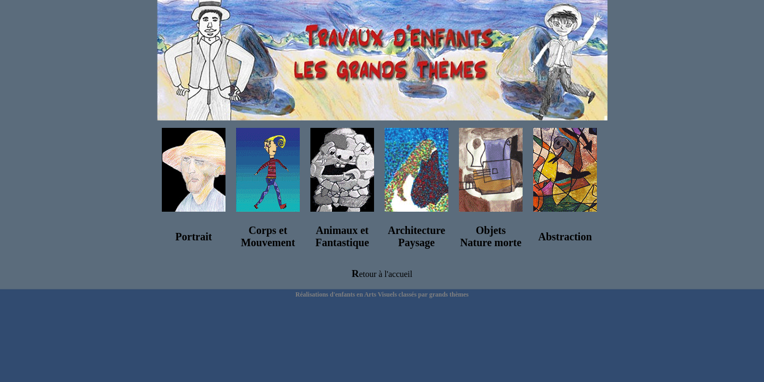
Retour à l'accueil (382, 274)
